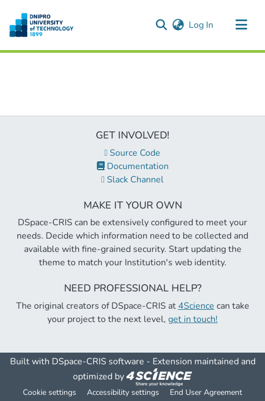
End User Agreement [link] (206, 392)
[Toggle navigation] (241, 25)
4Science (196, 306)
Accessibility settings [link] (123, 392)
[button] (41, 25)
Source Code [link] (133, 153)
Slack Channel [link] (132, 180)
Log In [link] (201, 25)
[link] (159, 376)
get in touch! (193, 319)
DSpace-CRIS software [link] (98, 361)
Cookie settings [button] (49, 392)
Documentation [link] (133, 166)
